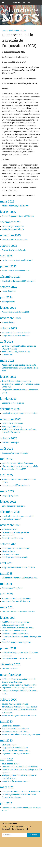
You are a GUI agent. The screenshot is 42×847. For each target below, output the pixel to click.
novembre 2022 (10, 419)
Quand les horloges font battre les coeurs (19, 715)
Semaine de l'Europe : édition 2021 (16, 601)
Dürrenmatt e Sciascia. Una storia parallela (20, 466)
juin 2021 (6, 573)
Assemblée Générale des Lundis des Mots (19, 365)
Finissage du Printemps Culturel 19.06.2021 (19, 578)
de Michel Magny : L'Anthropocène (16, 642)
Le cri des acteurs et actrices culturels (17, 628)
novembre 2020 (10, 675)
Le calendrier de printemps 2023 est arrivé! (19, 413)
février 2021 (7, 617)
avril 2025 (6, 256)
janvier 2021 (8, 648)
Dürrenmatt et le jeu (10, 442)
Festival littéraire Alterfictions (14, 239)
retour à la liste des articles (14, 30)
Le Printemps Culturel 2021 (13, 625)
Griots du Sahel (8, 535)
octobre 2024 (8, 287)
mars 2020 (7, 787)
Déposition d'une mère (11, 726)
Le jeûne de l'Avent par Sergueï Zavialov (18, 687)
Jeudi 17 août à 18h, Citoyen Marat (16, 351)
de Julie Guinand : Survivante (14, 630)
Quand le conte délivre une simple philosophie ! (21, 734)
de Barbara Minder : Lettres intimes (16, 658)
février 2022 (8, 501)
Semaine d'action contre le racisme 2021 (18, 611)
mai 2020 (6, 740)
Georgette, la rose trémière (13, 403)
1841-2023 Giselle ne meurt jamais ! (16, 332)
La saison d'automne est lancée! (15, 453)
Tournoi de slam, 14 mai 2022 (14, 469)
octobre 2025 (8, 245)
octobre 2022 (8, 438)
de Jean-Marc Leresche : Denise (15, 704)
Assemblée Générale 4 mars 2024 (15, 312)
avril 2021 (6, 594)
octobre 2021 (8, 544)
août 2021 (6, 563)
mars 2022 (7, 491)
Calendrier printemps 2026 (13, 226)
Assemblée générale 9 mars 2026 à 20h (18, 216)
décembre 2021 (10, 512)
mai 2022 (6, 459)
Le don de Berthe (9, 291)
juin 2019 (6, 803)
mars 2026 (7, 201)
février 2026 (8, 212)
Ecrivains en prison (10, 529)
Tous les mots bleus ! (10, 764)
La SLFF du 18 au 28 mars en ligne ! (16, 622)
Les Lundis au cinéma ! (11, 519)
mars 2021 (7, 607)
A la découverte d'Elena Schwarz (15, 728)
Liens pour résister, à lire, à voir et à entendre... (21, 791)
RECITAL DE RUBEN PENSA (12, 423)
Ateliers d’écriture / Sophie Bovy (15, 206)
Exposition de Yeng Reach (12, 588)
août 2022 (6, 448)
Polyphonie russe (9, 745)
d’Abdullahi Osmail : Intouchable (15, 548)
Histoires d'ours (8, 551)
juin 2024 (6, 297)
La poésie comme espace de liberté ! (16, 753)
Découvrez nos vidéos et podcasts (16, 485)
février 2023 (8, 376)
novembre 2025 (10, 235)
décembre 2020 (10, 664)
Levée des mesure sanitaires (13, 506)
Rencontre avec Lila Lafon (12, 538)
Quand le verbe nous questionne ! (15, 781)
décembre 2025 (10, 222)
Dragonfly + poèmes (10, 495)
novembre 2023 (10, 318)
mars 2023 (7, 360)
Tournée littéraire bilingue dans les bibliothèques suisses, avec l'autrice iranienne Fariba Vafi (21, 384)
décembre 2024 (10, 276)
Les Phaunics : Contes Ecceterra (15, 633)
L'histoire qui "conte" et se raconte (16, 750)
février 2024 (8, 307)
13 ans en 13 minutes (10, 554)
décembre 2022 (10, 409)
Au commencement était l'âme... (15, 731)
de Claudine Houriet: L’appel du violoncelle (19, 707)
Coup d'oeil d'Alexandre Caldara (15, 747)
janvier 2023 (8, 398)
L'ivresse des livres (9, 668)
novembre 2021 (10, 525)
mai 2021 (6, 584)
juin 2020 (6, 721)
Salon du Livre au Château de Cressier (17, 463)
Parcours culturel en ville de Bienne (16, 598)
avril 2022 (6, 475)
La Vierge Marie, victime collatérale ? (17, 260)
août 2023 (6, 341)
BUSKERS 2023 (7, 354)
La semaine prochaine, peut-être (15, 532)
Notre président (8, 301)
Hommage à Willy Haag (12, 426)
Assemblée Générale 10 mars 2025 (16, 270)
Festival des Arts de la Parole (14, 250)
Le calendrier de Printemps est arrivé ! (17, 516)
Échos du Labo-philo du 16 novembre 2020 (19, 685)
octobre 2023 (8, 328)
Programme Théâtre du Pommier (15, 335)
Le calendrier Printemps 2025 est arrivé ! (18, 281)
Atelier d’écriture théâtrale (13, 229)
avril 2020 (6, 759)
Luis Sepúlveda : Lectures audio (15, 557)
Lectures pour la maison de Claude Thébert (19, 766)
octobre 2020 (8, 699)
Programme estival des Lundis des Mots (18, 567)
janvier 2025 (8, 266)
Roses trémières (8, 322)
